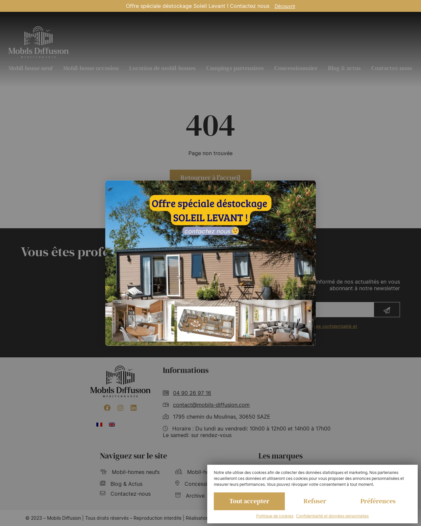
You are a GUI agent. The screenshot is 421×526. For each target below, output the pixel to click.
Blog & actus (344, 68)
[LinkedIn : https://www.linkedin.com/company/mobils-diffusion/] (133, 408)
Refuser (315, 501)
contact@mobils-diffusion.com (211, 404)
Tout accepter (249, 501)
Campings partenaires (235, 68)
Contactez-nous (391, 68)
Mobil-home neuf (31, 68)
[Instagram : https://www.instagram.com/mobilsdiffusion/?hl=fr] (120, 408)
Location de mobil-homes (162, 68)
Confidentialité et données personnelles (332, 515)
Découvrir (285, 6)
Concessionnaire (295, 68)
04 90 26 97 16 (192, 393)
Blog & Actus (121, 484)
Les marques (281, 456)
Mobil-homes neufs (130, 472)
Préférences (378, 501)
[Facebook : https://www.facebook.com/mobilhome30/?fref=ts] (107, 408)
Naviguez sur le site (133, 456)
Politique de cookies (274, 515)
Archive (190, 495)
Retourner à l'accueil (210, 178)
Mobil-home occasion (91, 68)
